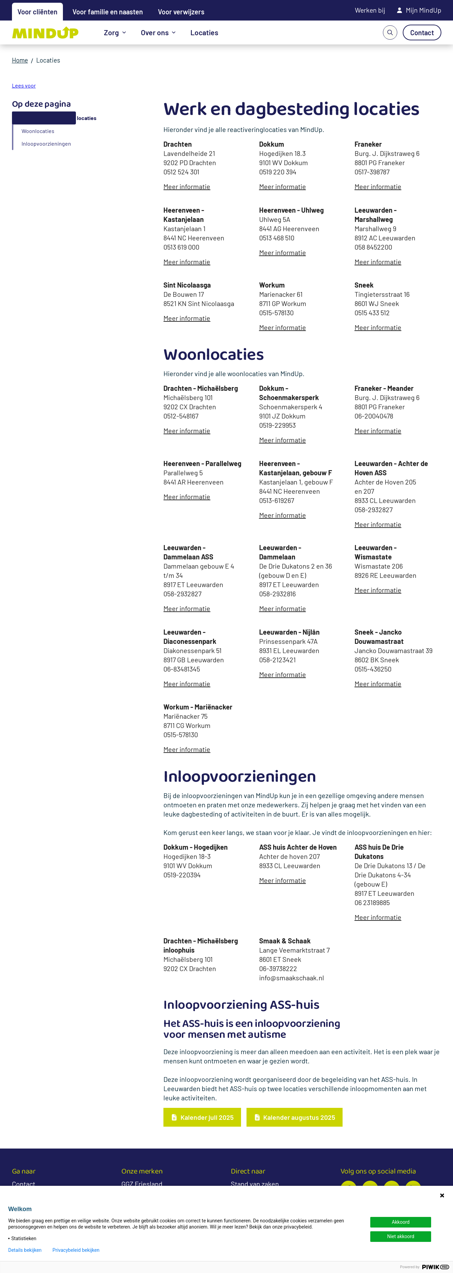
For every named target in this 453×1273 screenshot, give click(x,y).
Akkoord (401, 1222)
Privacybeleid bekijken (76, 1250)
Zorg (111, 32)
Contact (23, 1184)
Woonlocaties (38, 131)
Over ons (155, 32)
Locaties (205, 32)
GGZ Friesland (141, 1184)
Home (21, 60)
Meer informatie (186, 186)
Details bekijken (25, 1250)
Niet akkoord (400, 1236)
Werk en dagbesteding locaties (59, 118)
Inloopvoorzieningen (46, 143)
